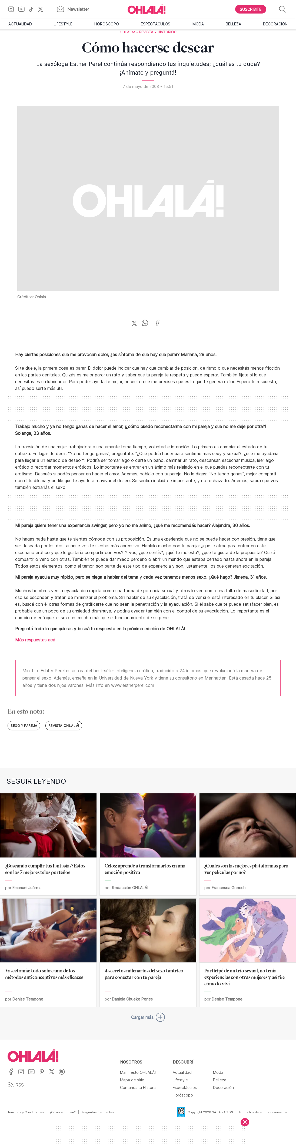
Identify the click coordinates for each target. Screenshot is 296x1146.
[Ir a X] (42, 9)
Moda (198, 24)
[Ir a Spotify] (63, 1075)
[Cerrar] (245, 1122)
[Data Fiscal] (178, 1112)
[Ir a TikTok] (33, 9)
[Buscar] (282, 9)
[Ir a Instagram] (13, 9)
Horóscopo (106, 24)
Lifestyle (63, 24)
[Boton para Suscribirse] (251, 9)
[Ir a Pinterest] (44, 1075)
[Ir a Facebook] (13, 1075)
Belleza (233, 24)
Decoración (275, 24)
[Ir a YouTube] (23, 9)
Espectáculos (155, 24)
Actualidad (20, 24)
